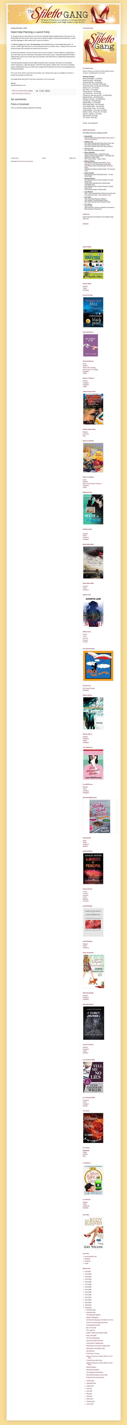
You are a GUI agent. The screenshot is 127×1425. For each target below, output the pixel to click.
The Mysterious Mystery (93, 1315)
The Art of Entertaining (92, 1338)
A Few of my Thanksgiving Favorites (97, 1322)
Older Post (72, 158)
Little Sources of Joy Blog (90, 369)
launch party (19, 93)
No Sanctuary (26, 93)
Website (85, 286)
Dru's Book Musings (89, 688)
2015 (86, 1289)
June (88, 1391)
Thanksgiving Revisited (93, 1325)
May (87, 1393)
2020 (86, 1276)
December (89, 1310)
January (89, 1404)
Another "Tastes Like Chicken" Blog (96, 1333)
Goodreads (86, 901)
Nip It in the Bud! (91, 1328)
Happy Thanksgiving (92, 1317)
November (89, 1312)
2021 (86, 1274)
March (88, 1399)
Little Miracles (90, 1351)
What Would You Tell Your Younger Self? (98, 1346)
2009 (86, 1305)
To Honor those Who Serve (94, 1360)
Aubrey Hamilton (91, 1367)
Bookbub (85, 642)
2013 (86, 1294)
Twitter (85, 288)
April (87, 1396)
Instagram (86, 383)
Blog (84, 436)
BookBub (87, 1259)
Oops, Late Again (91, 1335)
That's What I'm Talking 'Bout (94, 1343)
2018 (86, 1282)
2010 (86, 1302)
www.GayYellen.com (91, 1256)
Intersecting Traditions (92, 1369)
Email (84, 364)
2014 (86, 1292)
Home (44, 158)
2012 (86, 1297)
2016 (86, 1287)
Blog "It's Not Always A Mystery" (92, 483)
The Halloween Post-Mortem (94, 1372)
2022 (86, 1271)
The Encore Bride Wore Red (94, 1340)
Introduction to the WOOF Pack (95, 1348)
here (87, 219)
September (89, 1383)
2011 (86, 1300)
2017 (86, 1284)
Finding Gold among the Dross (95, 1377)
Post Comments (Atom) (26, 161)
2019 (86, 1279)
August (88, 1386)
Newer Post (15, 158)
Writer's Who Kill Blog (89, 367)
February (89, 1401)
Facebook (86, 290)
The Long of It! (90, 1330)
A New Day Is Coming (92, 1353)
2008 (86, 1307)
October (89, 1381)
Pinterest (85, 1053)
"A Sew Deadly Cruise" (104, 195)
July (87, 1388)
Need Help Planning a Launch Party (96, 1375)
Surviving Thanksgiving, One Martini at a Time (99, 1320)
